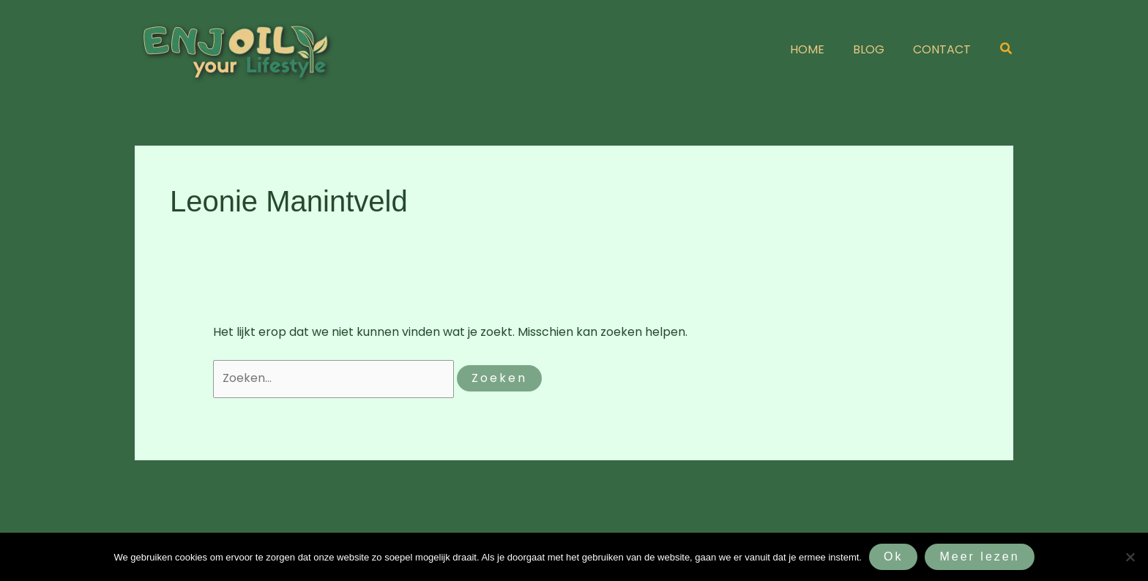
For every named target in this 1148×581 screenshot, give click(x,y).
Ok (893, 556)
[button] (1006, 50)
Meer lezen (979, 556)
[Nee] (1129, 557)
